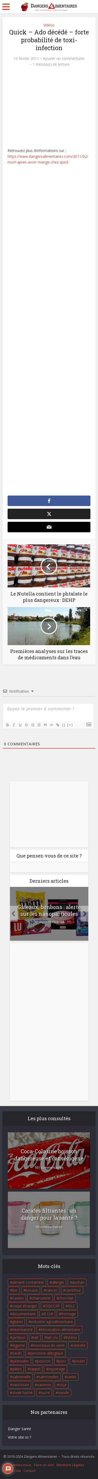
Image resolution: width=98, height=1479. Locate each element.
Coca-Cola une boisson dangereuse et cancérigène (49, 1155)
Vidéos (49, 25)
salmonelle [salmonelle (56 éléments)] (21, 1376)
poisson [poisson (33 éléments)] (43, 1361)
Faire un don (44, 1464)
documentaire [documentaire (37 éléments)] (24, 1313)
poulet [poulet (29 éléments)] (79, 1361)
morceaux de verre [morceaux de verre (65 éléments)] (49, 1345)
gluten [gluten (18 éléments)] (17, 1321)
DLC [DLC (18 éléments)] (71, 1305)
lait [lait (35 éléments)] (35, 1337)
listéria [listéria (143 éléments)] (71, 1337)
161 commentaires (49, 1167)
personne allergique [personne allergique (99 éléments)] (46, 1353)
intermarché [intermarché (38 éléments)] (22, 1329)
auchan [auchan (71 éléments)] (78, 1282)
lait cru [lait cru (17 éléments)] (52, 1337)
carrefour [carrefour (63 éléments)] (73, 1290)
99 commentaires (49, 1227)
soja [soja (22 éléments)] (62, 1384)
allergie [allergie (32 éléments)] (58, 1282)
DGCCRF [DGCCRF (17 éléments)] (52, 1305)
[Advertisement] (48, 331)
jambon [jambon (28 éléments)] (18, 1337)
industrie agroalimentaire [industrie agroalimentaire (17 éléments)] (52, 1321)
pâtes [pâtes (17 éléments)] (17, 1368)
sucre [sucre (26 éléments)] (45, 1392)
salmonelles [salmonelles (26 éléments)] (49, 1376)
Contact (30, 1470)
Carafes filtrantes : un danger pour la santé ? (49, 1214)
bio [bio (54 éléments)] (15, 1290)
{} (64, 725)
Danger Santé (19, 1428)
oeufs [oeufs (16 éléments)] (17, 1353)
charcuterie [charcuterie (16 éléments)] (41, 1298)
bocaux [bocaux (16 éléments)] (32, 1290)
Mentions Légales (70, 1464)
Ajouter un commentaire (63, 58)
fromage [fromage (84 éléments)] (68, 1313)
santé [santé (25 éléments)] (71, 1376)
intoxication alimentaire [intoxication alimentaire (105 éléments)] (60, 1329)
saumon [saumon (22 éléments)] (44, 1384)
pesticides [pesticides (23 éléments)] (20, 1361)
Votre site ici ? (19, 1437)
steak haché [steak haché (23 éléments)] (22, 1392)
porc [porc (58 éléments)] (62, 1361)
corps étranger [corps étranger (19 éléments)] (24, 1305)
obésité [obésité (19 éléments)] (79, 1345)
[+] (70, 725)
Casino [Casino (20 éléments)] (18, 1298)
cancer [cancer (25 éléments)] (51, 1290)
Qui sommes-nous (16, 1464)
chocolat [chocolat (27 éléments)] (66, 1298)
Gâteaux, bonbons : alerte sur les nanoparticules (49, 910)
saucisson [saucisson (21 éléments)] (20, 1384)
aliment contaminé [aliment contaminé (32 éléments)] (28, 1282)
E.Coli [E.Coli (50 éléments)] (48, 1313)
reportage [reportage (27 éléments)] (56, 1368)
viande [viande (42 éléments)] (63, 1392)
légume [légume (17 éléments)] (18, 1345)
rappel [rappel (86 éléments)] (35, 1368)
